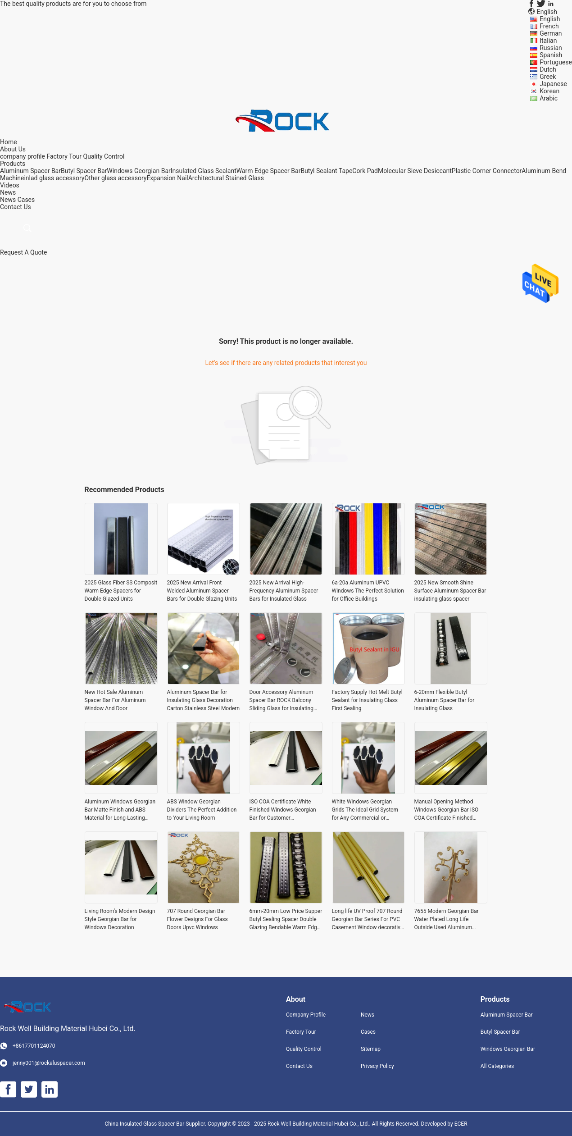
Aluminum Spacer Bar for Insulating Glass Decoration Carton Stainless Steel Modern (203, 700)
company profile (22, 156)
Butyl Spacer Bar (84, 170)
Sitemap (371, 1049)
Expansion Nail (167, 178)
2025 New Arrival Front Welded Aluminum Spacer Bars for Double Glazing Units (202, 590)
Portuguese (556, 62)
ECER (461, 1124)
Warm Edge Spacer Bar (268, 170)
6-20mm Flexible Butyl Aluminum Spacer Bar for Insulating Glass (444, 700)
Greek (548, 76)
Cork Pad (365, 170)
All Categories (497, 1066)
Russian (551, 47)
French (549, 26)
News (8, 199)
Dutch (548, 69)
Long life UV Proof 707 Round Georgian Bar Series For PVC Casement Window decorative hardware (368, 919)
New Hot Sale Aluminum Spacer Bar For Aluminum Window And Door (115, 700)
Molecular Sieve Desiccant (415, 170)
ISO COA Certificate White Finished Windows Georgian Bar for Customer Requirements (283, 810)
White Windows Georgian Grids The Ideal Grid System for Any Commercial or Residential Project (365, 810)
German (551, 33)
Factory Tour (64, 156)
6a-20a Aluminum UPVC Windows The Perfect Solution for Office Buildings (368, 590)
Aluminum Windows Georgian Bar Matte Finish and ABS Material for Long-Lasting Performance (120, 810)
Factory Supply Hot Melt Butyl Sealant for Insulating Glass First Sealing (367, 700)
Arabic (549, 98)
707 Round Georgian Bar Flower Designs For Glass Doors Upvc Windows (197, 919)
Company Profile (306, 1015)
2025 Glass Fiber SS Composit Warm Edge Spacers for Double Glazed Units (121, 590)
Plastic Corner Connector (487, 170)
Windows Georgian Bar (138, 170)
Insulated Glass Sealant (203, 170)
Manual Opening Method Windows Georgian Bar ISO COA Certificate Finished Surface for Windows (446, 810)
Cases (26, 199)
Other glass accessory (115, 178)
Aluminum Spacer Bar (30, 170)
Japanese (553, 83)
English (550, 19)
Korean (549, 91)
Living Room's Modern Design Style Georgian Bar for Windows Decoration (120, 919)
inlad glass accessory (54, 178)
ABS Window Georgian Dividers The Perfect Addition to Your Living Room (202, 809)
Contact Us (299, 1066)
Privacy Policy (377, 1066)
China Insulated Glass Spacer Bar (145, 1124)
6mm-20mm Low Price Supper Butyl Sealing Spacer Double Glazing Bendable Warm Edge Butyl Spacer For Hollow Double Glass (286, 919)
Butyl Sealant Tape (326, 170)
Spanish (551, 55)
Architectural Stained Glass (226, 178)
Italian (548, 40)
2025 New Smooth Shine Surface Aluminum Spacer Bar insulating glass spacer (450, 590)
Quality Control (104, 156)
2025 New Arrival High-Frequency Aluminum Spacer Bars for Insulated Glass (284, 590)
